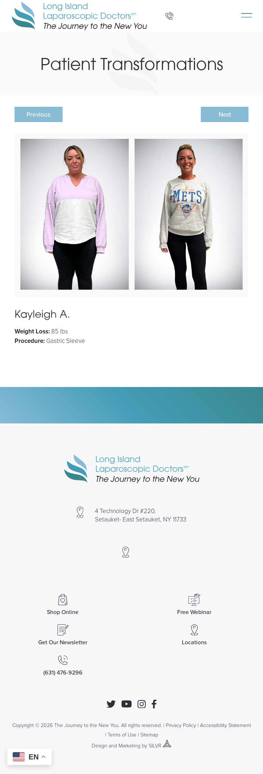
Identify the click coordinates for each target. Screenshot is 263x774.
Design (99, 745)
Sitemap (149, 734)
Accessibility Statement (225, 725)
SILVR (155, 745)
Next (225, 114)
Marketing (129, 745)
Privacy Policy (181, 725)
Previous (39, 114)
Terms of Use (122, 734)
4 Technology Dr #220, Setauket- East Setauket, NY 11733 (140, 515)
